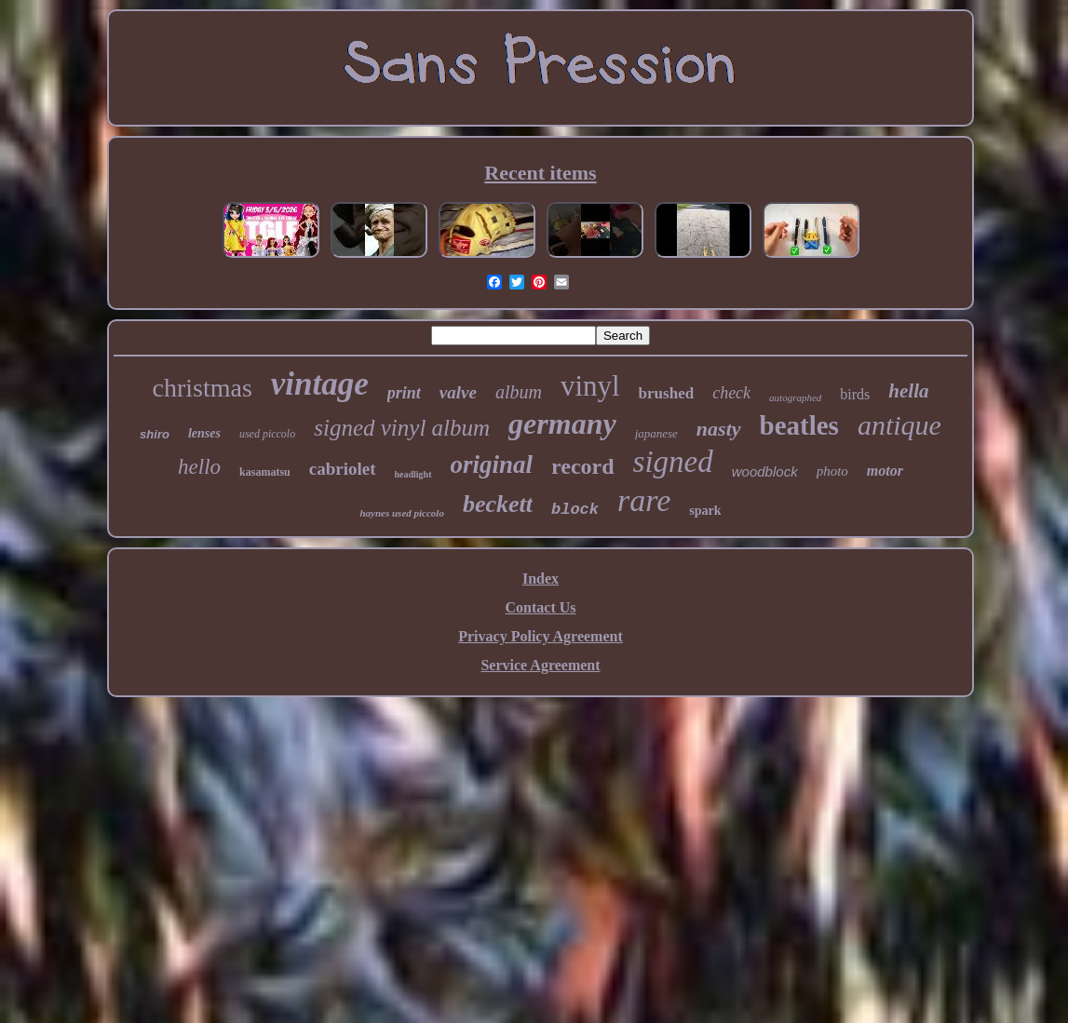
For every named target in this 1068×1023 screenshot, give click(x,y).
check (731, 393)
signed (673, 461)
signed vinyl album (402, 427)
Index (540, 578)
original (492, 464)
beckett (498, 504)
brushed (667, 393)
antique (899, 425)
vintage (320, 384)
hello (199, 466)
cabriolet (342, 468)
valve (458, 392)
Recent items (540, 172)
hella (908, 391)
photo (832, 471)
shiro (154, 434)
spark (705, 511)
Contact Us (541, 607)
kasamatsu (265, 471)
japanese (656, 433)
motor (885, 470)
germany (562, 423)
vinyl (590, 386)
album (518, 392)
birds (855, 394)
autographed (795, 397)
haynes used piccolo (401, 512)
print (404, 393)
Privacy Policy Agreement (540, 636)
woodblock (765, 471)
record (583, 466)
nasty (718, 428)
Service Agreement (540, 665)
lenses (204, 433)
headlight (413, 474)
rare (643, 500)
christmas (201, 387)
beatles (799, 425)
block (575, 509)
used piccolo (267, 433)
